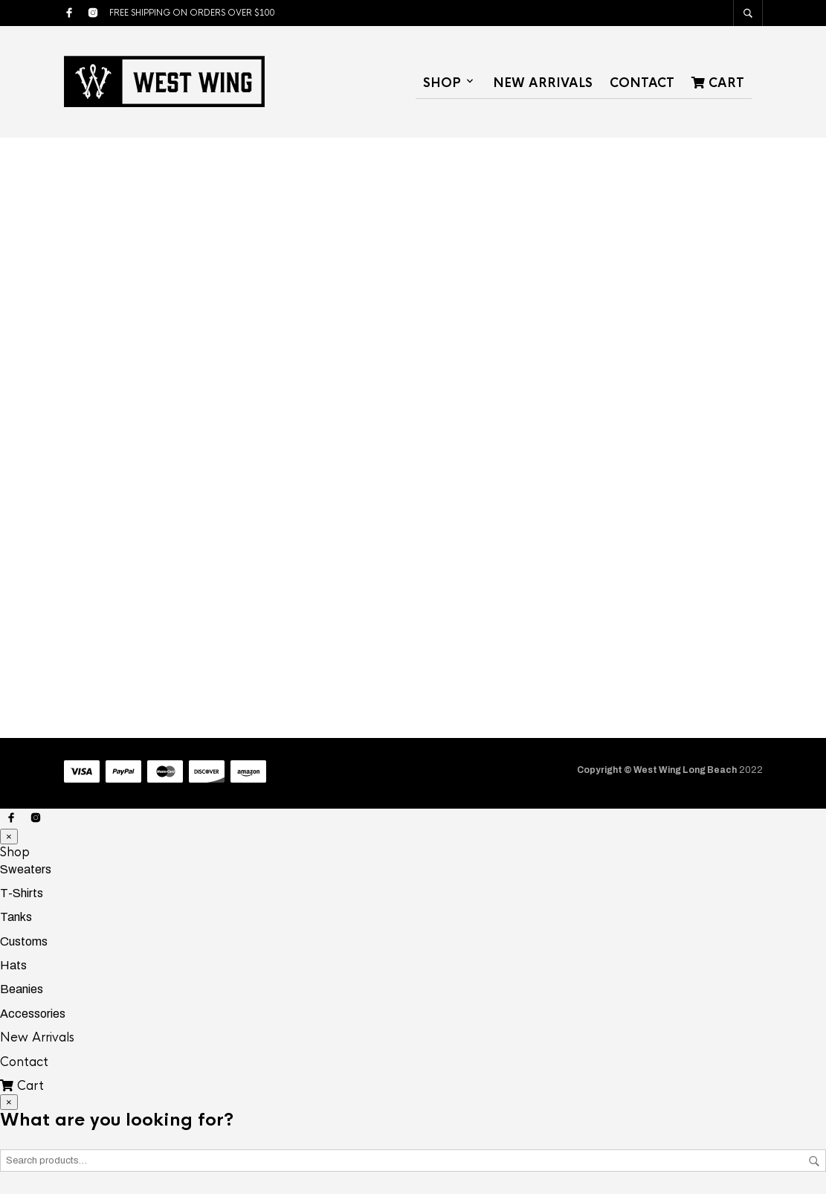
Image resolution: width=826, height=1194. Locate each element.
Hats (13, 965)
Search (814, 1161)
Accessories (32, 1013)
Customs (24, 941)
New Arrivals (543, 83)
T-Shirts (21, 893)
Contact (642, 83)
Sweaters (25, 869)
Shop (442, 83)
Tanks (16, 917)
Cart (717, 83)
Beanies (21, 989)
